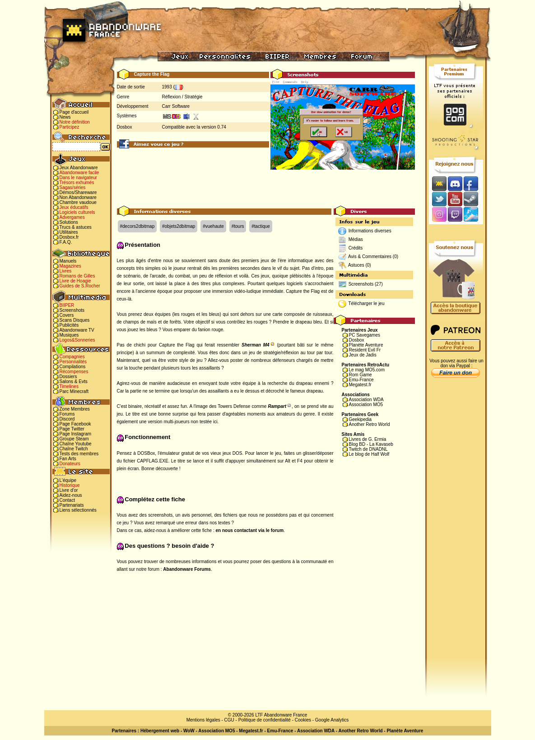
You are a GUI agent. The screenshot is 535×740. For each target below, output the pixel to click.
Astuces (356, 265)
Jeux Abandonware (79, 167)
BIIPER (67, 305)
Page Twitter (72, 428)
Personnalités (73, 361)
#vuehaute (213, 226)
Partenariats (72, 505)
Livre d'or (69, 490)
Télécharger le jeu (366, 303)
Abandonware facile (79, 172)
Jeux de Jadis (363, 354)
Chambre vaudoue (78, 202)
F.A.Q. (66, 242)
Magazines (70, 266)
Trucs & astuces (76, 227)
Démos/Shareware (78, 192)
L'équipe (68, 480)
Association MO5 (366, 404)
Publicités (69, 325)
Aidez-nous (71, 495)
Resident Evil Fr (365, 349)
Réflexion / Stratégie (182, 96)
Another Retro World (369, 424)
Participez (69, 127)
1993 (167, 86)
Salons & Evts (74, 381)
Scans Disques (75, 320)
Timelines (69, 386)
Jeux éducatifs (74, 207)
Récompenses (74, 371)
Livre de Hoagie (75, 280)
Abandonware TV (77, 330)
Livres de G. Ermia (367, 439)
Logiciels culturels (77, 212)
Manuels (68, 261)
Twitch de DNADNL (368, 449)
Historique (70, 485)
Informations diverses (370, 230)
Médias (356, 239)
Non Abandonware (78, 197)
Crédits (356, 247)
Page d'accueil (74, 112)
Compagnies (72, 356)
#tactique (260, 226)
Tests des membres (79, 453)
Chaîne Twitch (74, 448)
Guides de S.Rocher (80, 285)
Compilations (73, 366)
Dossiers (68, 376)
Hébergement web (159, 730)
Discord (67, 418)
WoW (189, 730)
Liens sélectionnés (78, 510)
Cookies (303, 719)
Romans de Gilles (77, 275)
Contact (67, 500)
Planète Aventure (366, 344)
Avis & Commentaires (369, 256)
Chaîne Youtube (76, 443)
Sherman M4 (256, 344)
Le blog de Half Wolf (369, 454)
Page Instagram (76, 433)
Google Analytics (332, 719)
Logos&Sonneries (77, 340)
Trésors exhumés (77, 182)
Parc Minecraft (74, 391)
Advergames (72, 217)
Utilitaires (69, 232)
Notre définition (75, 122)
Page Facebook (75, 423)
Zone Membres (75, 409)
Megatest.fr (360, 384)
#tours (238, 226)
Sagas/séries (73, 187)
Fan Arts (68, 458)
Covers (67, 315)
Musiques (69, 335)
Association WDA (366, 399)
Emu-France (361, 379)
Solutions (69, 222)
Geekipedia (360, 419)
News (65, 117)
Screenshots (72, 310)
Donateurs (70, 463)
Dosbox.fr (69, 237)
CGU (229, 719)
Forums (67, 414)
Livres (66, 270)
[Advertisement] (266, 185)
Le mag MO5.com (367, 369)
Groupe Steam (74, 438)
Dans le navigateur (78, 177)
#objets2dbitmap (178, 226)
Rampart (277, 406)
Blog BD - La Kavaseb (371, 444)
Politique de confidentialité (264, 719)
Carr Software (176, 106)
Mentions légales (203, 719)
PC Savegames (364, 335)
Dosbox (356, 340)
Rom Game (360, 374)
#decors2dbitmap (137, 226)
